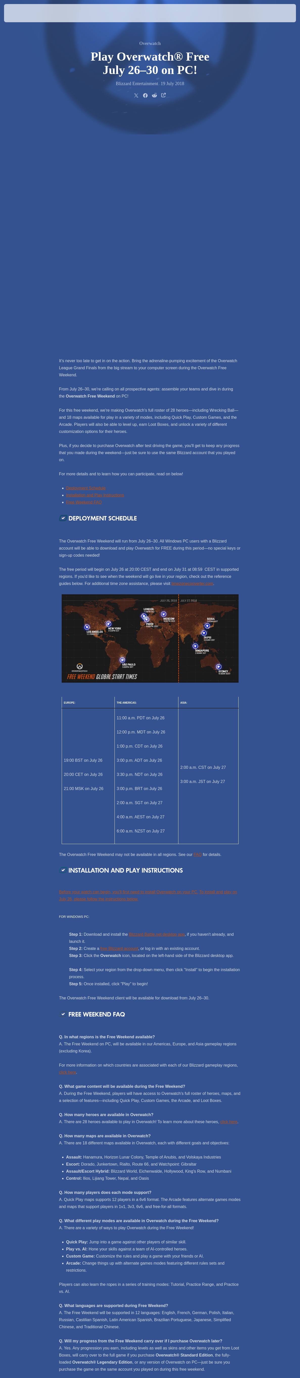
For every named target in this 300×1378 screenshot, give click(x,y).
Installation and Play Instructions (95, 257)
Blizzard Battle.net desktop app (157, 696)
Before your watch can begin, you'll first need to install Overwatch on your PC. (128, 654)
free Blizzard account (119, 710)
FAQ (198, 616)
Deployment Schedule (86, 250)
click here (67, 834)
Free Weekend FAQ (84, 264)
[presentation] (19, 13)
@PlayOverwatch (174, 1202)
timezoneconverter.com (192, 345)
